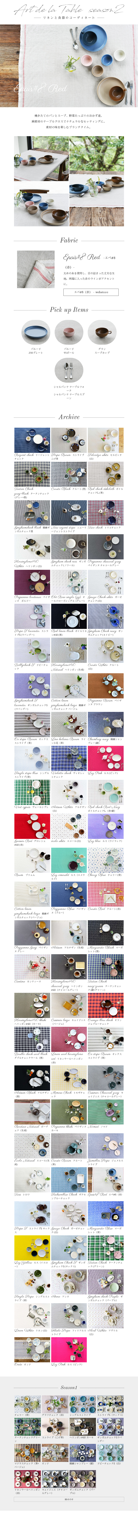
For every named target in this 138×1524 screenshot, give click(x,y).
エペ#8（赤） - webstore (91, 292)
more (69, 1503)
